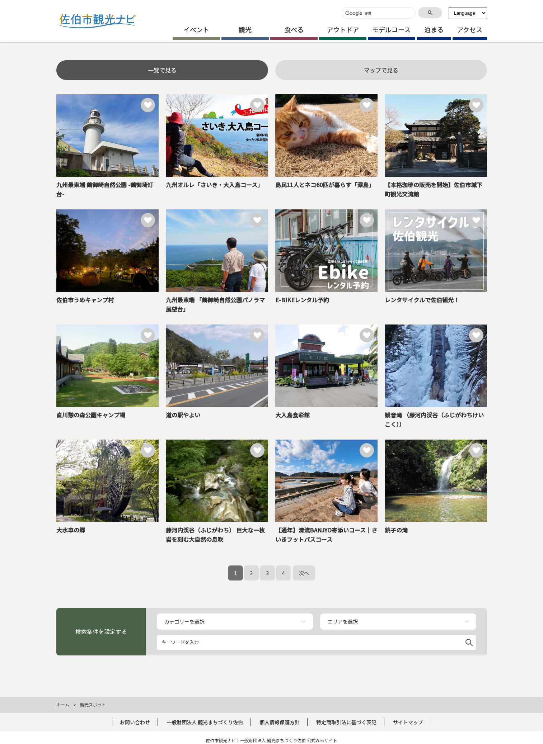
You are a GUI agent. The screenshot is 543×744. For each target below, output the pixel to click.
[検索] (378, 13)
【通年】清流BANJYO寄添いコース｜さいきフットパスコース (326, 535)
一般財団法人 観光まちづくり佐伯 (205, 722)
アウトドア (343, 29)
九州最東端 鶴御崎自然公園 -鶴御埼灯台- (104, 189)
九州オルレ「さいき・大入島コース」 (214, 184)
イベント (196, 29)
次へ (304, 573)
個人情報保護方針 (279, 722)
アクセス (469, 29)
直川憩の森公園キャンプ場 (90, 415)
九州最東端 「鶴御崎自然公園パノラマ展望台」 (215, 304)
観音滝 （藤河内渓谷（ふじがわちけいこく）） (434, 419)
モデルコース (391, 29)
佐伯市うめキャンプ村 (85, 299)
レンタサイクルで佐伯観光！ (422, 299)
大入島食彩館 (292, 415)
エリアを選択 (343, 621)
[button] (469, 641)
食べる (294, 29)
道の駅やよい (183, 415)
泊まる (434, 29)
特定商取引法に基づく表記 (346, 722)
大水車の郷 (70, 530)
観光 (245, 29)
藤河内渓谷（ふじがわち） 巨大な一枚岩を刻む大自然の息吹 (215, 535)
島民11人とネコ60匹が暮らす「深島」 (324, 184)
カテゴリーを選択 (184, 621)
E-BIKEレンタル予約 (302, 299)
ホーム (62, 704)
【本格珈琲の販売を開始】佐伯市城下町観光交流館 (433, 189)
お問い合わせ (135, 722)
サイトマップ (408, 722)
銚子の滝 (396, 530)
